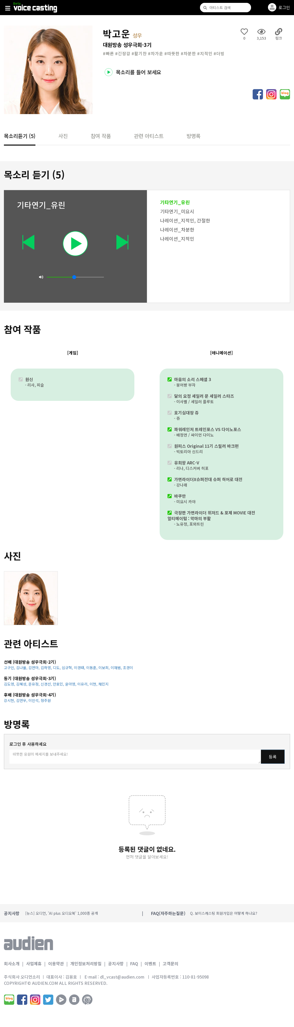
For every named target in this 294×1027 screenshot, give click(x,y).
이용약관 (56, 963)
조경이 (128, 667)
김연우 (22, 700)
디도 (57, 667)
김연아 (34, 667)
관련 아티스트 (149, 136)
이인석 (34, 700)
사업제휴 (34, 963)
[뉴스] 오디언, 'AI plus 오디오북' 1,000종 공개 (61, 913)
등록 (273, 757)
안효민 (59, 684)
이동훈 (92, 667)
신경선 (47, 684)
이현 (94, 684)
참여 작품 (101, 136)
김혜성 (22, 684)
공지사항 (116, 963)
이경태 (80, 667)
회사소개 (12, 963)
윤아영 (71, 684)
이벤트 (150, 963)
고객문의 (170, 963)
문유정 (34, 684)
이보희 (104, 667)
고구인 (10, 667)
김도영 (10, 684)
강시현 (10, 700)
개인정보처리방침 (86, 963)
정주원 (46, 700)
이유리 (83, 684)
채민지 (103, 684)
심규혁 (68, 667)
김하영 (47, 667)
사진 (63, 136)
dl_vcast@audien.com (122, 977)
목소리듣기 (19, 136)
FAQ (134, 963)
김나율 (22, 667)
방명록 (193, 136)
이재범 (117, 667)
